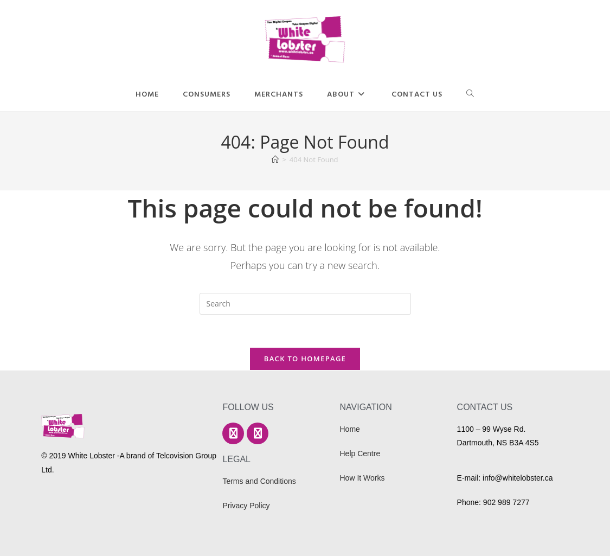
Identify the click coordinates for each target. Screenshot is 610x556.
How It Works (362, 478)
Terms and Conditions (259, 481)
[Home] (275, 159)
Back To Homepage (305, 358)
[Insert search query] (305, 304)
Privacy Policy (245, 505)
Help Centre (360, 453)
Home (350, 429)
